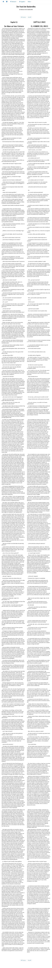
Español (22, 2)
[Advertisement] (26, 12)
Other (29, 2)
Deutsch (13, 2)
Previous (23, 17)
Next (29, 17)
